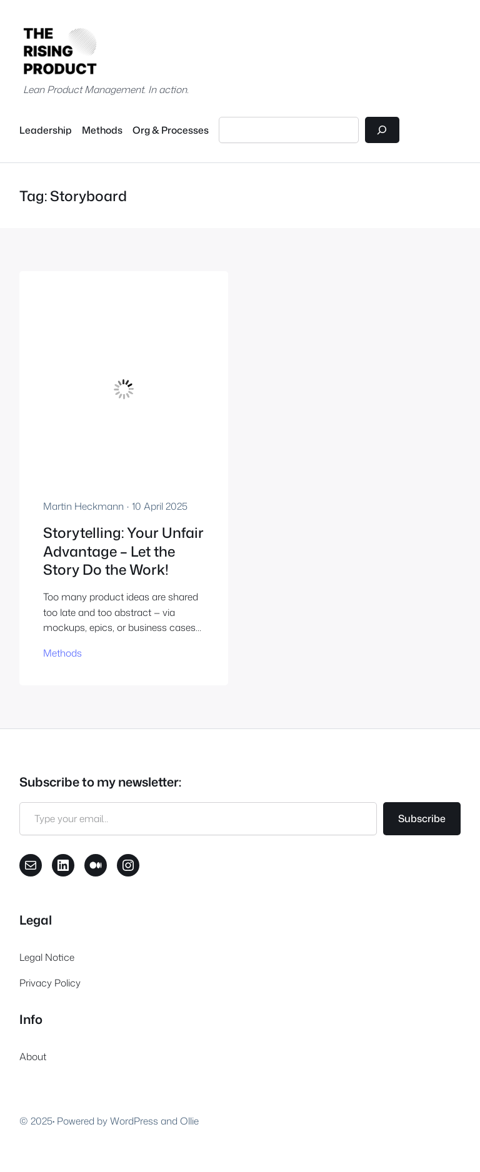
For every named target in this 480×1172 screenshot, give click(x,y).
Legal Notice (46, 957)
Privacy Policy (50, 983)
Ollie (189, 1121)
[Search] (382, 130)
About (32, 1056)
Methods (62, 653)
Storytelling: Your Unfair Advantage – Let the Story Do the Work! (123, 551)
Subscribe (422, 818)
